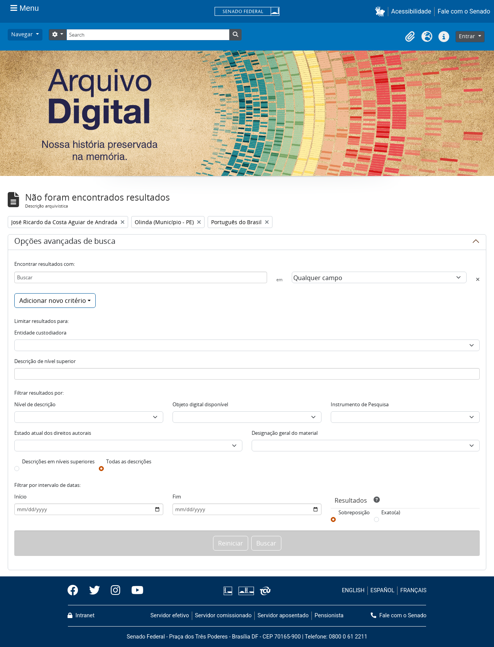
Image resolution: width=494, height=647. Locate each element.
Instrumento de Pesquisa (360, 404)
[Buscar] (140, 277)
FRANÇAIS (413, 590)
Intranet (81, 615)
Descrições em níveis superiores (58, 461)
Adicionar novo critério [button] (52, 300)
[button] (381, 11)
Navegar (22, 34)
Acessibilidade (411, 11)
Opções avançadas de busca (64, 242)
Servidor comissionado (223, 615)
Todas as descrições (128, 461)
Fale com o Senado (464, 11)
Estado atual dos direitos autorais (52, 432)
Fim (177, 496)
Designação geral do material (285, 432)
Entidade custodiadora (40, 332)
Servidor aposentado (282, 615)
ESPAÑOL (382, 590)
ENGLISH (353, 590)
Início (20, 496)
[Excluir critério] (478, 279)
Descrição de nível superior (45, 361)
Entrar (468, 36)
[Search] (147, 35)
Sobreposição (354, 512)
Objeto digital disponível (200, 404)
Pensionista (329, 615)
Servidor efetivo (170, 615)
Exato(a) (390, 512)
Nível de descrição (35, 404)
